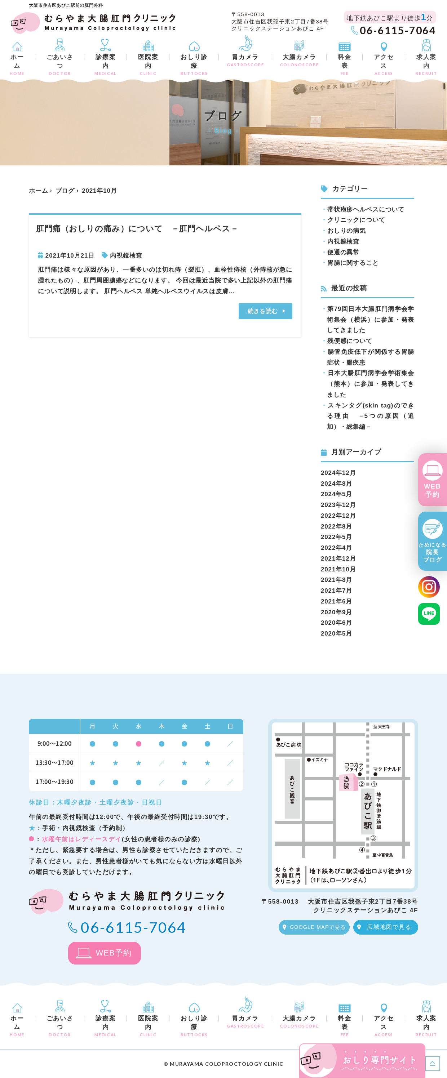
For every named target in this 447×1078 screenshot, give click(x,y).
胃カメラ (245, 60)
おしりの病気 (346, 230)
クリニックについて (356, 220)
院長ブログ (433, 552)
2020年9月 (336, 612)
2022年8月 (336, 526)
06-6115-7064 (398, 30)
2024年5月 (336, 494)
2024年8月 (336, 483)
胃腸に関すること (353, 262)
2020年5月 (336, 633)
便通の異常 (343, 252)
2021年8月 (336, 579)
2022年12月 (338, 515)
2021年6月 (336, 601)
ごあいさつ (60, 65)
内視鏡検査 (126, 255)
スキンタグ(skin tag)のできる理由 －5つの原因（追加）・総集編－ (370, 416)
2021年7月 (336, 590)
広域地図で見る (389, 927)
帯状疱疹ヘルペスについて (365, 209)
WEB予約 (432, 490)
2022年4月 (336, 547)
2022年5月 (336, 537)
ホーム (17, 65)
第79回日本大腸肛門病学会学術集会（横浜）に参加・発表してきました (370, 320)
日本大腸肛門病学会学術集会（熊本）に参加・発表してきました (370, 384)
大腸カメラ (299, 60)
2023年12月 (338, 505)
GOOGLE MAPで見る (318, 927)
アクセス (384, 65)
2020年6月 (336, 622)
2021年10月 (338, 569)
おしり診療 (194, 65)
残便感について (349, 341)
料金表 (344, 65)
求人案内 (426, 65)
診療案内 (105, 65)
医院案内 (148, 65)
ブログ (65, 190)
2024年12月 (338, 472)
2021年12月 (338, 558)
